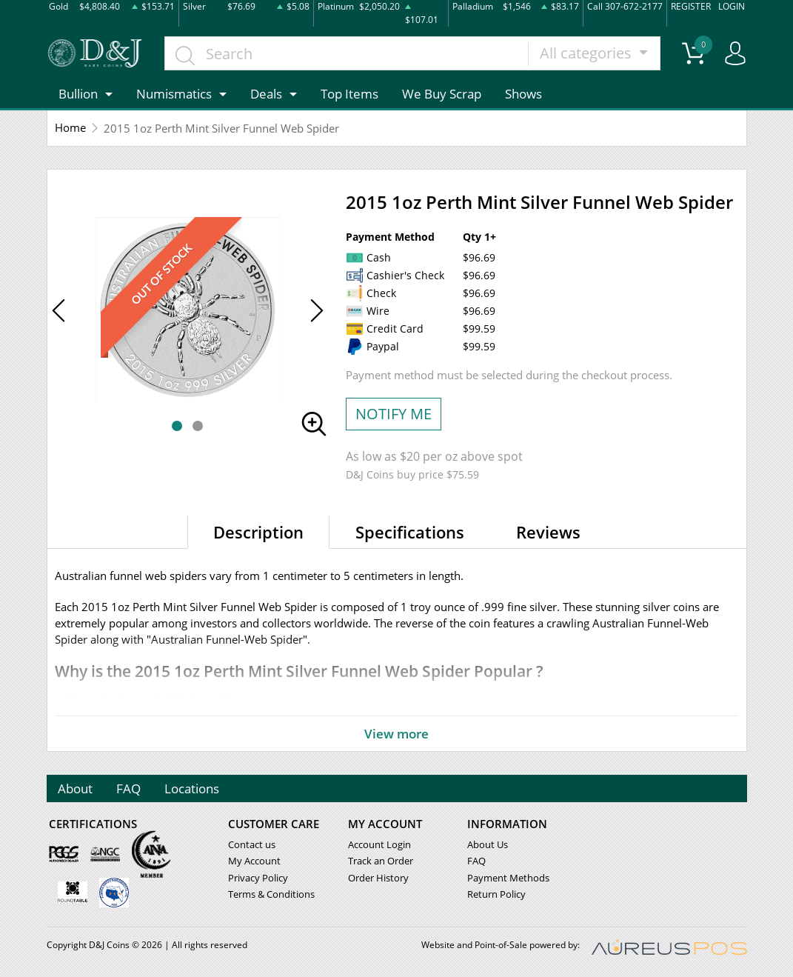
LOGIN (731, 6)
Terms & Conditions (271, 894)
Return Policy (496, 894)
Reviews (548, 532)
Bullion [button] (78, 93)
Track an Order (380, 861)
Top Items (349, 93)
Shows (523, 93)
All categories (587, 53)
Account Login (379, 845)
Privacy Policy (258, 877)
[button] (177, 426)
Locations (192, 788)
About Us (487, 845)
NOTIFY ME (393, 414)
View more (397, 733)
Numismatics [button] (174, 93)
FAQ (129, 788)
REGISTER (691, 6)
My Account (254, 861)
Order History (378, 877)
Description (258, 532)
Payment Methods (508, 877)
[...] (347, 53)
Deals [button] (266, 93)
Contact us (251, 845)
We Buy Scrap (441, 93)
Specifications (409, 532)
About (75, 788)
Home (70, 128)
